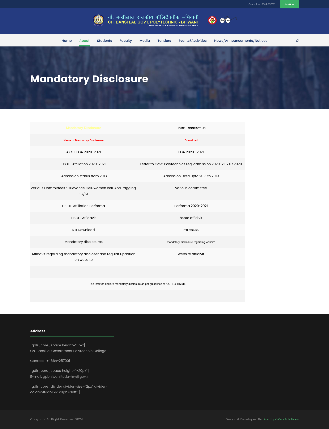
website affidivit (191, 254)
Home (67, 40)
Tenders (164, 40)
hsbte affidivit (191, 217)
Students (104, 40)
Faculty (126, 40)
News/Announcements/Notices (240, 40)
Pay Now (289, 4)
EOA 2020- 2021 (191, 152)
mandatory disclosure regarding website (191, 242)
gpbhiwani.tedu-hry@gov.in (66, 376)
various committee (191, 188)
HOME (182, 128)
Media (145, 40)
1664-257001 (268, 4)
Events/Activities (193, 40)
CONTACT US (196, 128)
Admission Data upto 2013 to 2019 (191, 176)
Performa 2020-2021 (191, 205)
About (84, 40)
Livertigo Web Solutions (281, 419)
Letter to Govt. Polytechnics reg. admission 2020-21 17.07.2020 (191, 164)
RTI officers (191, 230)
